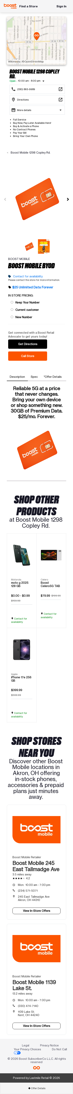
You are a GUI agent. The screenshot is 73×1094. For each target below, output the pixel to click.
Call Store (27, 356)
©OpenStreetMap (33, 61)
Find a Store (28, 6)
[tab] (17, 377)
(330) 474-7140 (28, 1006)
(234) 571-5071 (28, 890)
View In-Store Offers (36, 910)
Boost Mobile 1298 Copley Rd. (30, 152)
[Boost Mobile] (10, 6)
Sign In (61, 6)
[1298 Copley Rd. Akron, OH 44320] (37, 99)
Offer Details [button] (36, 1088)
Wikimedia (14, 61)
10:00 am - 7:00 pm (34, 884)
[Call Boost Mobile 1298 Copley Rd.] (37, 89)
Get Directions (27, 344)
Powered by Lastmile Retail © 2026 (36, 1077)
